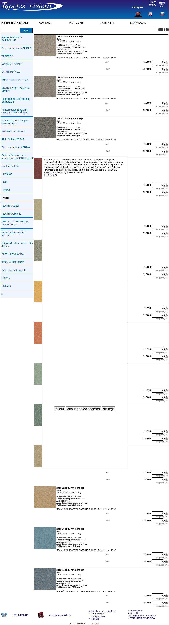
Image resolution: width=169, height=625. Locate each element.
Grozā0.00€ (152, 3)
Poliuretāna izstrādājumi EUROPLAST (15, 122)
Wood (6, 189)
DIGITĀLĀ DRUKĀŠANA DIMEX (15, 89)
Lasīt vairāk (50, 175)
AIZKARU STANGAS (13, 131)
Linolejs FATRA (10, 166)
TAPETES (7, 56)
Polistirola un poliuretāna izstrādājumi (15, 100)
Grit (5, 181)
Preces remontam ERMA (15, 147)
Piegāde (94, 619)
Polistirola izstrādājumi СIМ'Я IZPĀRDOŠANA (14, 111)
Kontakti (134, 613)
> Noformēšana (96, 613)
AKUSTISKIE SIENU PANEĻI (13, 234)
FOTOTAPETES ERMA (14, 79)
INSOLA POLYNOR (12, 262)
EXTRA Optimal (12, 213)
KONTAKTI (45, 22)
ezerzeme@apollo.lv (60, 615)
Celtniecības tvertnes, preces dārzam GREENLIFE (17, 157)
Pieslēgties (137, 7)
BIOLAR (6, 285)
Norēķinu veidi (97, 616)
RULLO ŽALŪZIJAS (12, 139)
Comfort (7, 173)
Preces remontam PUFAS (16, 48)
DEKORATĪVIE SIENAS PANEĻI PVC (15, 223)
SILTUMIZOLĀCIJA (12, 254)
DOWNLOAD (138, 22)
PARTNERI (107, 22)
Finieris (5, 277)
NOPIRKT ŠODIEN (12, 64)
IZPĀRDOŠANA (10, 72)
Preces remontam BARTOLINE (11, 39)
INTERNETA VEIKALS (14, 22)
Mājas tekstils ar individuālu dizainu (17, 245)
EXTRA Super (11, 205)
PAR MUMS (76, 22)
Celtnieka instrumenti (13, 270)
